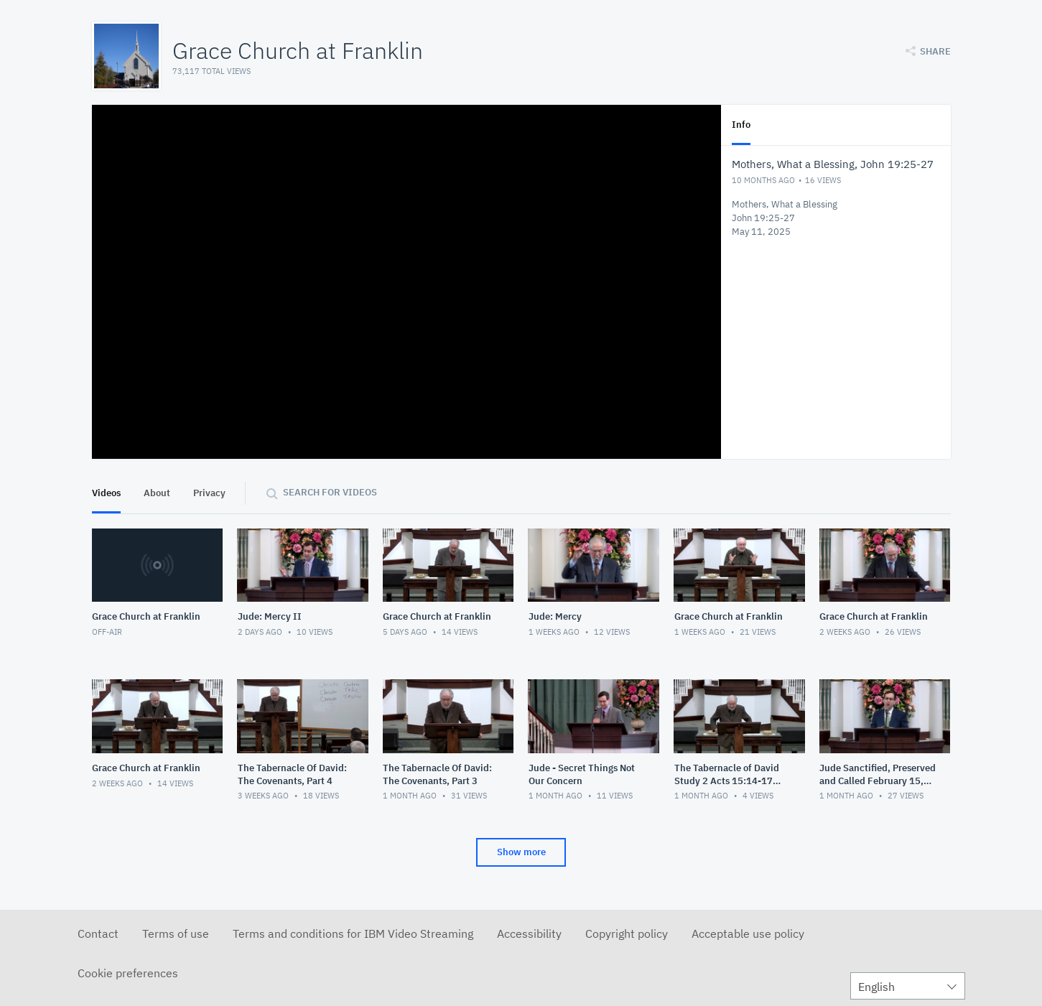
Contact (98, 933)
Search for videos (330, 492)
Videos (106, 493)
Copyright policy (626, 933)
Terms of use (175, 933)
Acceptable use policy (748, 933)
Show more (521, 852)
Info (741, 124)
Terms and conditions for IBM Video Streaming (353, 933)
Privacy (209, 493)
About (157, 493)
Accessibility (529, 933)
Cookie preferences (128, 973)
